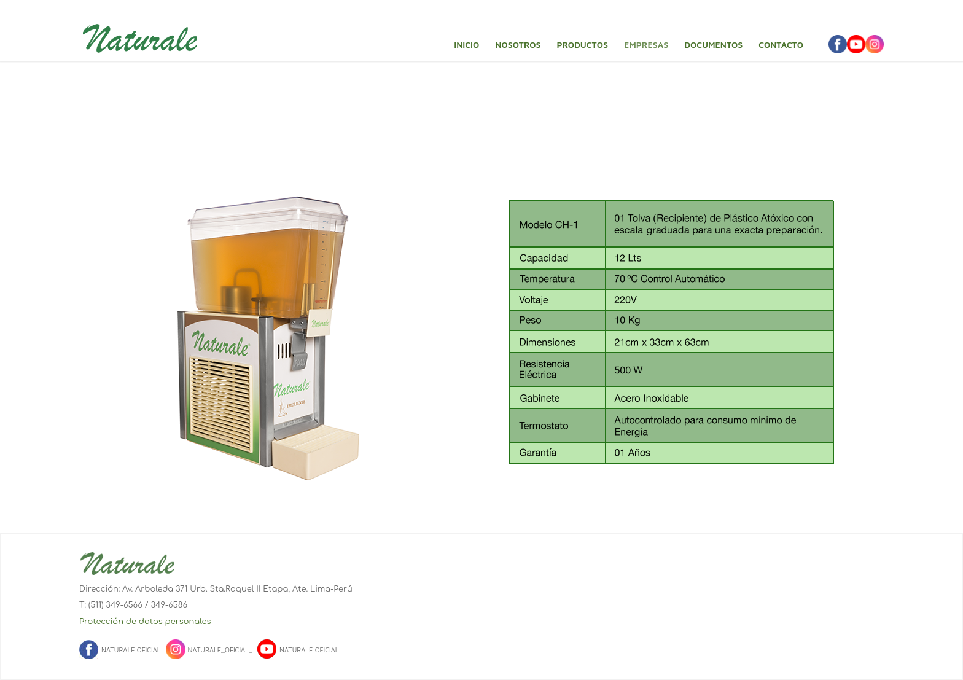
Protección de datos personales (145, 621)
